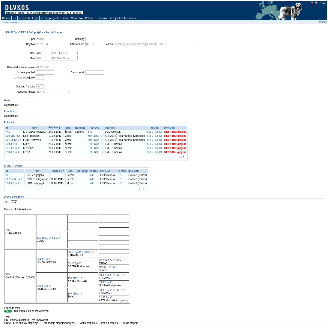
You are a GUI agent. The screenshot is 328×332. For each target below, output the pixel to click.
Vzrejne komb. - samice (123, 18)
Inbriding (79, 127)
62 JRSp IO (105, 297)
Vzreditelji (24, 18)
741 (8, 131)
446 (92, 175)
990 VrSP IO (13, 135)
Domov (6, 18)
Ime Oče (110, 127)
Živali (6, 22)
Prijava (322, 3)
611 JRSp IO (13, 148)
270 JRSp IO (44, 285)
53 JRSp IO (74, 263)
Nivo (7, 202)
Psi (14, 18)
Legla (35, 18)
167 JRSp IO (75, 293)
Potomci (89, 18)
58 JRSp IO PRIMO (79, 252)
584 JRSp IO (95, 135)
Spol (68, 127)
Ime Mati (169, 127)
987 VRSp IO (13, 139)
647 (90, 131)
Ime (34, 127)
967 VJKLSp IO (14, 179)
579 (120, 175)
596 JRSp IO (13, 183)
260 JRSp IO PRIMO (48, 238)
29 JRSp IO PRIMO (110, 259)
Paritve (65, 18)
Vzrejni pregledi (50, 18)
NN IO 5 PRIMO (108, 267)
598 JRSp (11, 144)
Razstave (102, 18)
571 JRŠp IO (95, 144)
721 (8, 175)
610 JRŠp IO (13, 152)
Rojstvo (53, 127)
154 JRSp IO (44, 259)
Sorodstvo (77, 18)
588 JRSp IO (154, 131)
